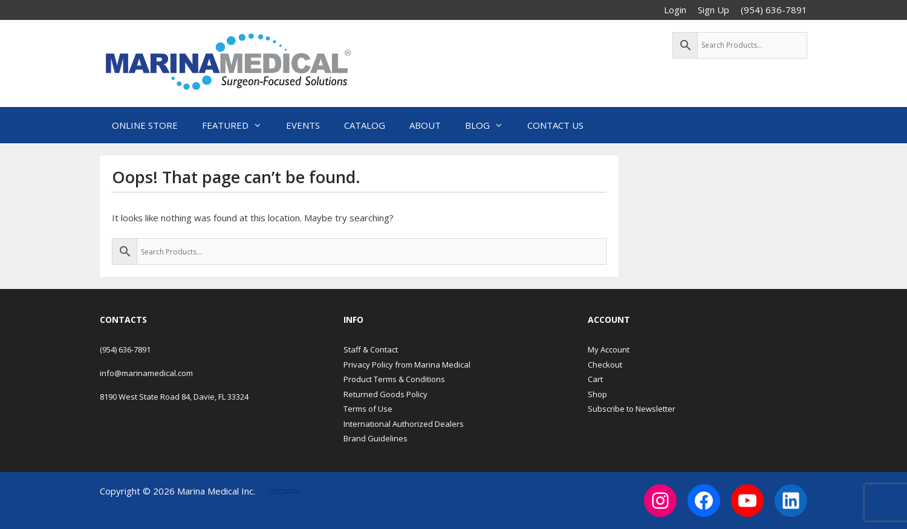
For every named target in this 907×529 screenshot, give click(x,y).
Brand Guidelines (375, 438)
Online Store (145, 125)
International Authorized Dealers (403, 423)
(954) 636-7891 (125, 349)
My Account (608, 349)
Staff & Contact (370, 349)
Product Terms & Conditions (394, 379)
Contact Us (555, 125)
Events (303, 125)
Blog (490, 125)
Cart (595, 379)
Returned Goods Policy (385, 394)
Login (675, 10)
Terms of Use (367, 408)
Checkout (605, 364)
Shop (597, 394)
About (425, 125)
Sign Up (713, 10)
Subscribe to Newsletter (631, 408)
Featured (238, 125)
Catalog (364, 125)
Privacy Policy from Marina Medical (406, 364)
